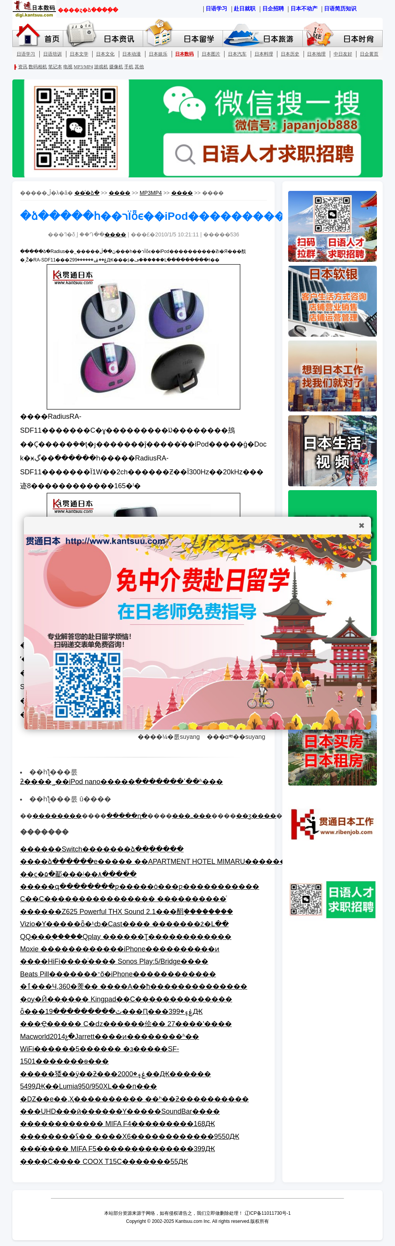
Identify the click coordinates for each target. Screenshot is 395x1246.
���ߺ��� (191, 816)
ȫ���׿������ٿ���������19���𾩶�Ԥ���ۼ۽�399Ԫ (111, 1011)
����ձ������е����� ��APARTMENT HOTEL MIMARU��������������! (182, 861)
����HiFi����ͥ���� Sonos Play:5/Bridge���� (114, 961)
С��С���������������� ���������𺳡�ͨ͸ (123, 899)
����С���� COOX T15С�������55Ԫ (104, 1161)
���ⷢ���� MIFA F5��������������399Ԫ (117, 1149)
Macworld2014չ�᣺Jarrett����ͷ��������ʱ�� (109, 1036)
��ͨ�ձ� (87, 193)
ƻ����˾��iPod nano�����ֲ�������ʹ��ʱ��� (121, 782)
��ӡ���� (256, 816)
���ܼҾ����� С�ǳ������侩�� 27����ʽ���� (126, 1024)
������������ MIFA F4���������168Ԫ (117, 1124)
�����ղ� (126, 816)
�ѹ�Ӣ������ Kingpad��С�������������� (126, 999)
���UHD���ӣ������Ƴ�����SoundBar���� (120, 1111)
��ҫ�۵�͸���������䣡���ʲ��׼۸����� (78, 874)
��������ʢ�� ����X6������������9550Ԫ (129, 1136)
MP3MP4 (151, 193)
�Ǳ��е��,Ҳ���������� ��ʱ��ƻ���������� (134, 1099)
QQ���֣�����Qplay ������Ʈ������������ (125, 937)
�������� (57, 816)
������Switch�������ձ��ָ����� (102, 849)
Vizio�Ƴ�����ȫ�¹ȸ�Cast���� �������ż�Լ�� (124, 924)
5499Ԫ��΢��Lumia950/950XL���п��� (88, 1086)
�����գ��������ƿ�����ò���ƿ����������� (139, 886)
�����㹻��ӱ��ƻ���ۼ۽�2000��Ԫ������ (115, 1074)
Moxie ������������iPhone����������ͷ (119, 949)
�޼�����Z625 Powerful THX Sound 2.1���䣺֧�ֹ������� (126, 912)
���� (119, 193)
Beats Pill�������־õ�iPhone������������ (118, 974)
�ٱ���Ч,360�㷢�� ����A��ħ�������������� (133, 986)
